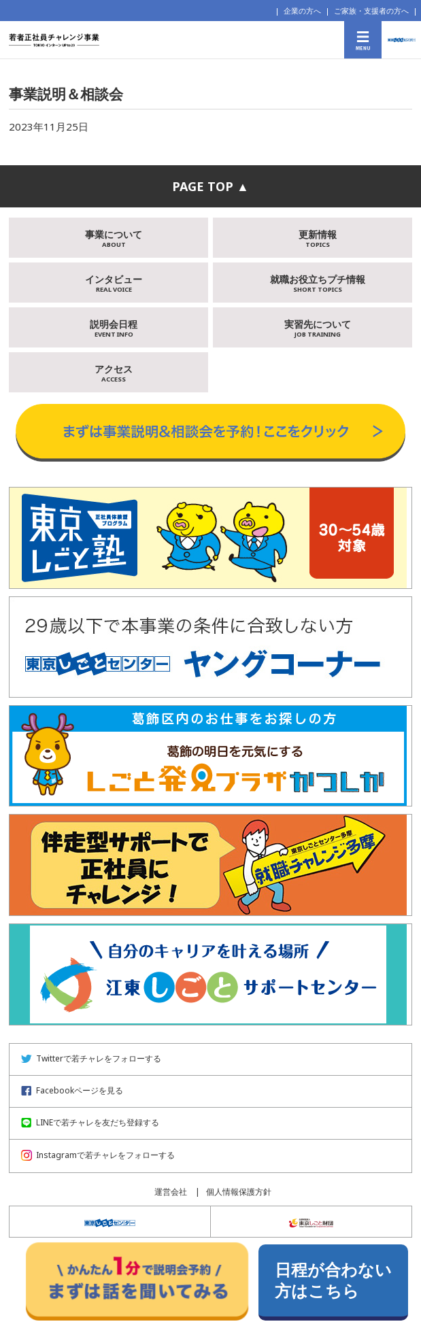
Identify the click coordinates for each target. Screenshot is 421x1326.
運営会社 (170, 1191)
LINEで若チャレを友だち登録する (90, 1122)
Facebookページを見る (72, 1090)
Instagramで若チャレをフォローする (98, 1155)
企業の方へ (302, 10)
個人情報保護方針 (238, 1191)
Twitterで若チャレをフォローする (91, 1058)
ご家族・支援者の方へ (371, 10)
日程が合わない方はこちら (333, 1280)
